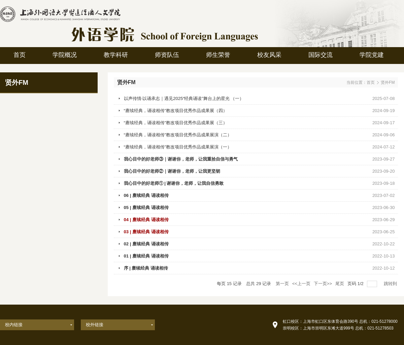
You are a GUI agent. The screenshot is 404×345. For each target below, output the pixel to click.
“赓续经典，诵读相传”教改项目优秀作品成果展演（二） (178, 134)
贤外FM (388, 82)
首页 (371, 82)
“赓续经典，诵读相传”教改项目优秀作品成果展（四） (176, 110)
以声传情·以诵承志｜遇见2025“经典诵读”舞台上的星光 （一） (184, 98)
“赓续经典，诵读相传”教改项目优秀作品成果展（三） (176, 122)
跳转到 (391, 283)
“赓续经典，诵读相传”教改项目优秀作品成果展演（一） (178, 146)
